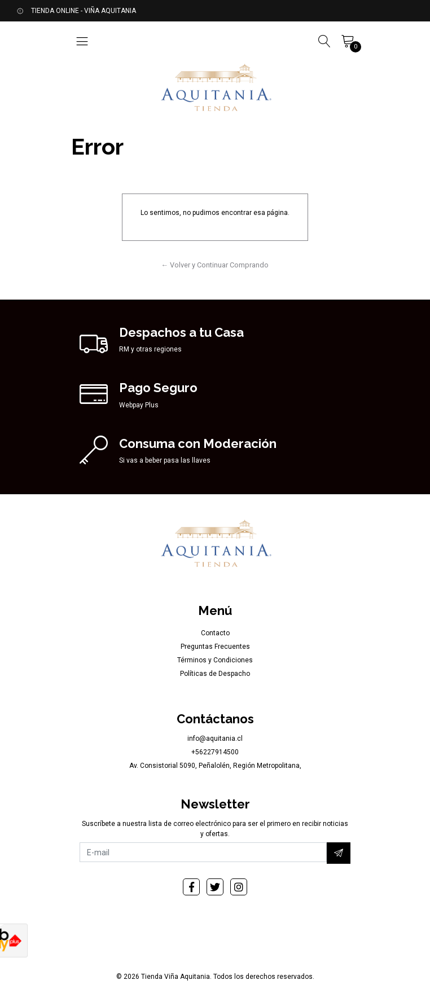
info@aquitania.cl (215, 738)
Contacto (215, 633)
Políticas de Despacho (215, 674)
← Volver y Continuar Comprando (215, 265)
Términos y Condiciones (215, 660)
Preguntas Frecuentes (215, 647)
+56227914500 (215, 752)
